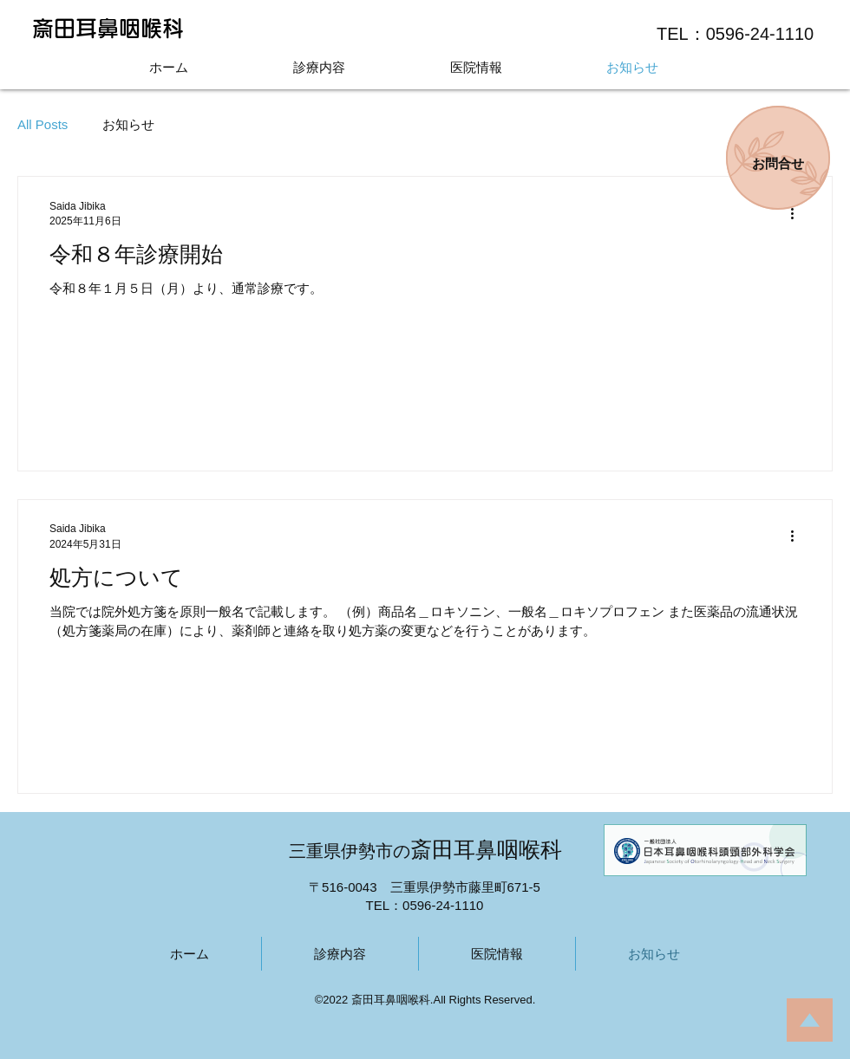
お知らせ (128, 124)
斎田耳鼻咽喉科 (108, 28)
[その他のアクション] (798, 213)
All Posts (42, 124)
